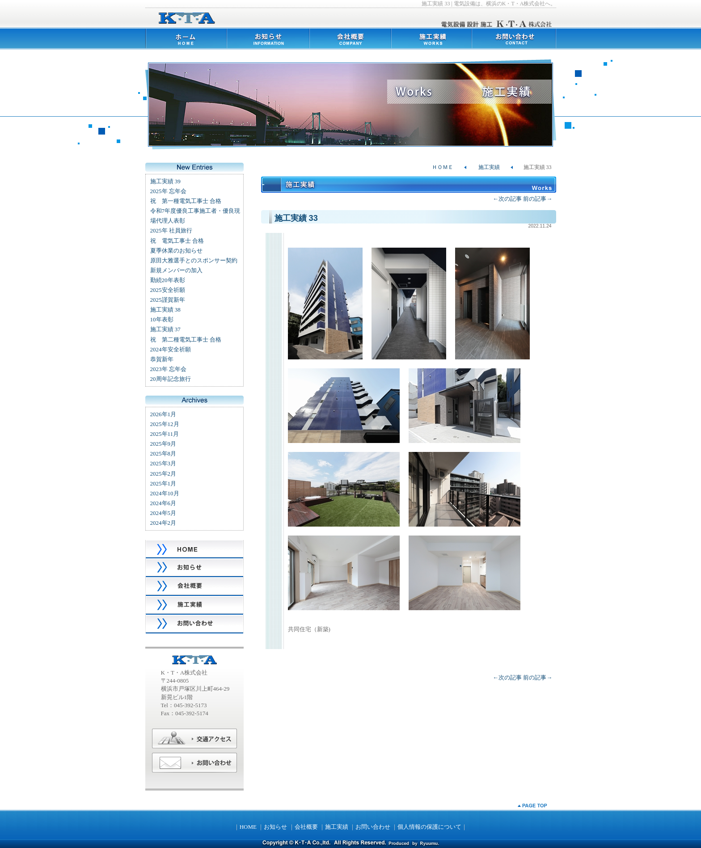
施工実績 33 (296, 218)
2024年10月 (164, 493)
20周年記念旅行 (170, 378)
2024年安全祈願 (170, 349)
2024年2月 (163, 522)
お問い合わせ (372, 826)
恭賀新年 (161, 359)
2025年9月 (163, 443)
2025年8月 (163, 453)
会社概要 (306, 826)
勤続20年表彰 (167, 280)
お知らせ (275, 826)
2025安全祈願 (167, 290)
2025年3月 (163, 463)
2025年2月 (163, 473)
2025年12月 (164, 424)
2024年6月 (163, 503)
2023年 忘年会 (168, 369)
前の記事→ (537, 198)
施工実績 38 (165, 309)
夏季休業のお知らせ (176, 250)
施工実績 (489, 167)
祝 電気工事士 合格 (177, 240)
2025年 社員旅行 (171, 230)
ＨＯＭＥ (442, 167)
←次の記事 (507, 198)
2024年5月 (163, 513)
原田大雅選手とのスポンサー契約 (193, 260)
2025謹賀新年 (167, 299)
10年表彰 (161, 319)
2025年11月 (164, 433)
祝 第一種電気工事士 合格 (185, 201)
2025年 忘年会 (168, 191)
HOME (248, 826)
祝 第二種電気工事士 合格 (185, 339)
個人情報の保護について (429, 826)
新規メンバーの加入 (176, 270)
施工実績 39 (165, 181)
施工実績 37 (165, 329)
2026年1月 (163, 414)
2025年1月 (163, 483)
